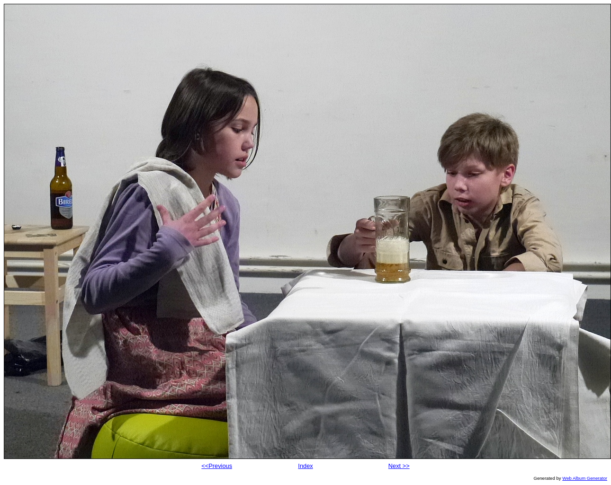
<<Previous (216, 465)
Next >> (399, 465)
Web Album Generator (584, 478)
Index (305, 465)
